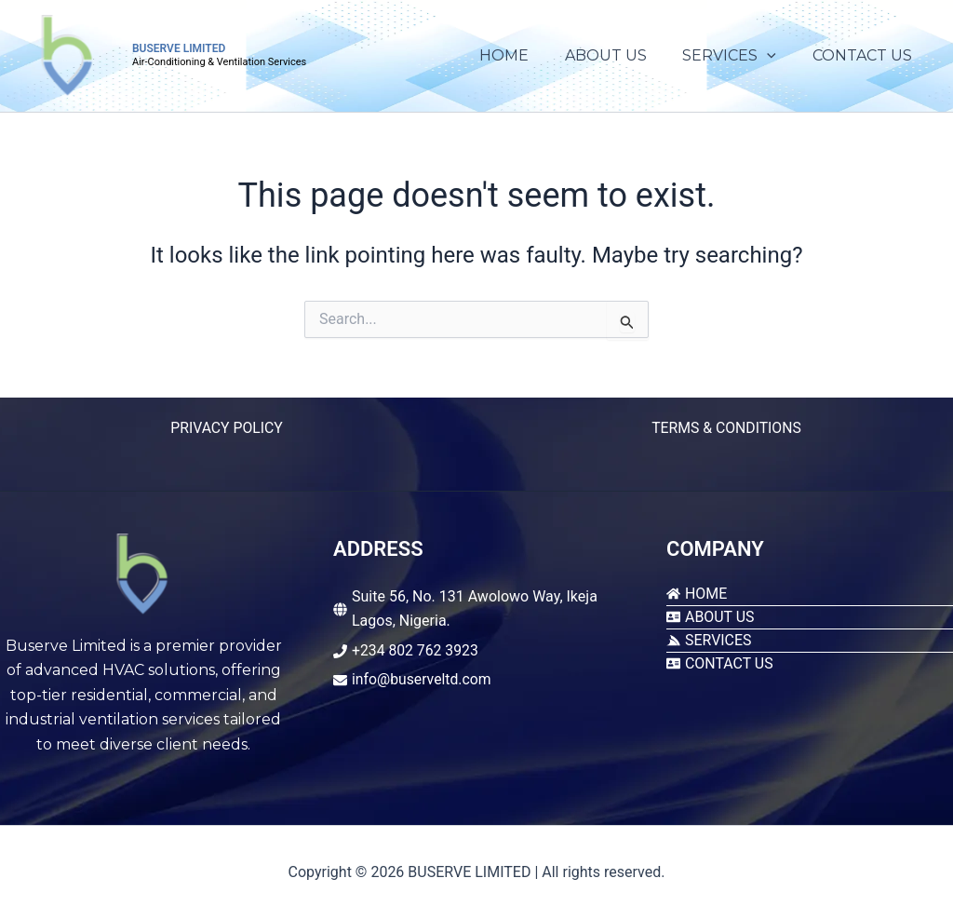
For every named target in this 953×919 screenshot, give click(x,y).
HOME (525, 55)
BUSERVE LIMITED (178, 48)
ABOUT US (621, 55)
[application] (776, 56)
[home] (696, 593)
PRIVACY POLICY (226, 428)
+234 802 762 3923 (416, 650)
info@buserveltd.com (422, 679)
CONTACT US (865, 55)
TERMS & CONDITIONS (726, 428)
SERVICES (738, 56)
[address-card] (710, 617)
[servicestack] (709, 640)
